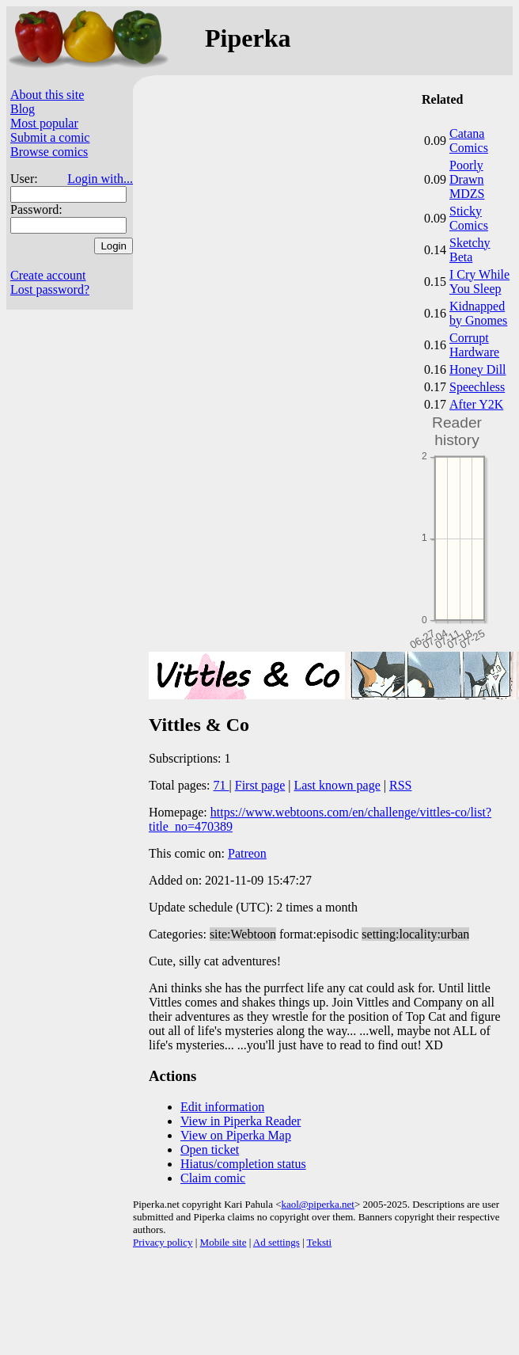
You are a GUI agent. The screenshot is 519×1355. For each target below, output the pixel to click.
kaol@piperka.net (317, 1204)
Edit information (222, 1106)
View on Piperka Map (235, 1135)
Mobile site (223, 1242)
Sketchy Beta (470, 250)
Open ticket (209, 1149)
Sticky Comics (468, 218)
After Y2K (476, 404)
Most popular (44, 123)
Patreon (247, 853)
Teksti (319, 1242)
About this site (47, 94)
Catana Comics (468, 140)
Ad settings (276, 1242)
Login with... (100, 178)
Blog (22, 109)
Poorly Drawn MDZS (466, 179)
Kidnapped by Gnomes (478, 313)
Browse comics (49, 151)
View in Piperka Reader (240, 1121)
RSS (400, 785)
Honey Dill (477, 369)
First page (260, 785)
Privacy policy (162, 1242)
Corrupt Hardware (474, 345)
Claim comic (212, 1178)
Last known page (337, 785)
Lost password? (49, 289)
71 (221, 785)
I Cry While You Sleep (479, 281)
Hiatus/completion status (243, 1163)
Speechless (477, 387)
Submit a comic (49, 137)
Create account (48, 275)
